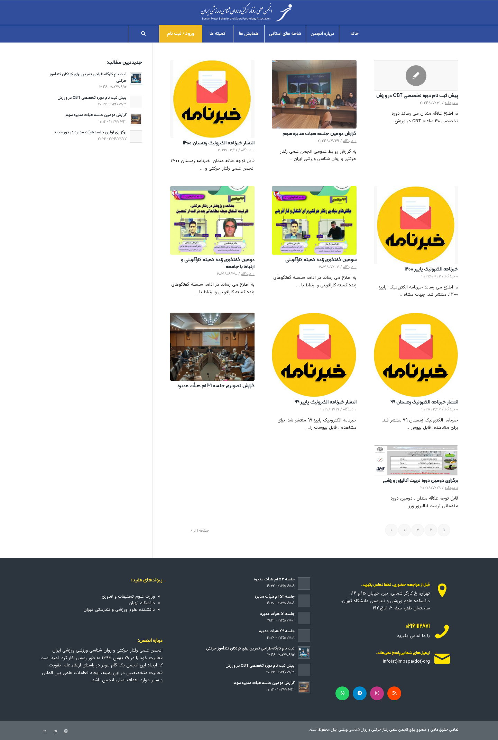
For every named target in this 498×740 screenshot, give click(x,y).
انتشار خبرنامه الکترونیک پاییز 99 (326, 402)
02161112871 (418, 626)
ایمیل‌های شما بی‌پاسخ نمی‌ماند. (403, 653)
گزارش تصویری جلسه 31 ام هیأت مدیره (216, 386)
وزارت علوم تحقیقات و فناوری (128, 596)
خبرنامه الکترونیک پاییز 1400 (431, 269)
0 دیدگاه (451, 103)
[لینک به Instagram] (66, 731)
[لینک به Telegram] (55, 731)
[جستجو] (143, 33)
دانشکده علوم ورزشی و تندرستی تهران (119, 609)
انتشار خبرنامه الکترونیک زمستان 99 (424, 402)
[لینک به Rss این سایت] (45, 731)
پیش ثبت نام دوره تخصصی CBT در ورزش (417, 95)
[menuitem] (354, 33)
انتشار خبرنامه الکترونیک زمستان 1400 (219, 143)
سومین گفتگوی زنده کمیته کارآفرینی (321, 260)
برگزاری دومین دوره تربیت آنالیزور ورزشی (420, 480)
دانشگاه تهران (142, 603)
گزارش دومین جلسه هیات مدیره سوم (320, 133)
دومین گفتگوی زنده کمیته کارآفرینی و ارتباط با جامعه (218, 263)
